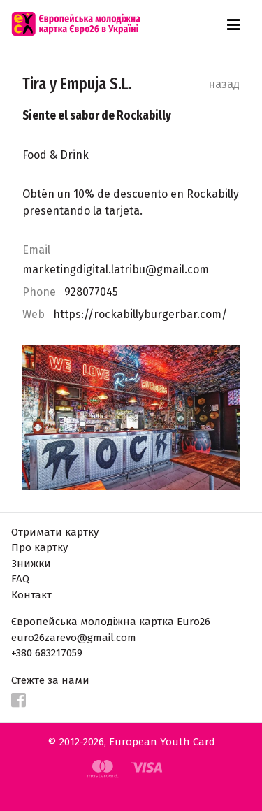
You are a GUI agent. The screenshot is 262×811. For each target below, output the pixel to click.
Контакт (31, 595)
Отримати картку (55, 532)
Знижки (31, 563)
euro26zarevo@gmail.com (73, 637)
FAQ (20, 579)
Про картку (39, 547)
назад (224, 84)
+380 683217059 (46, 653)
